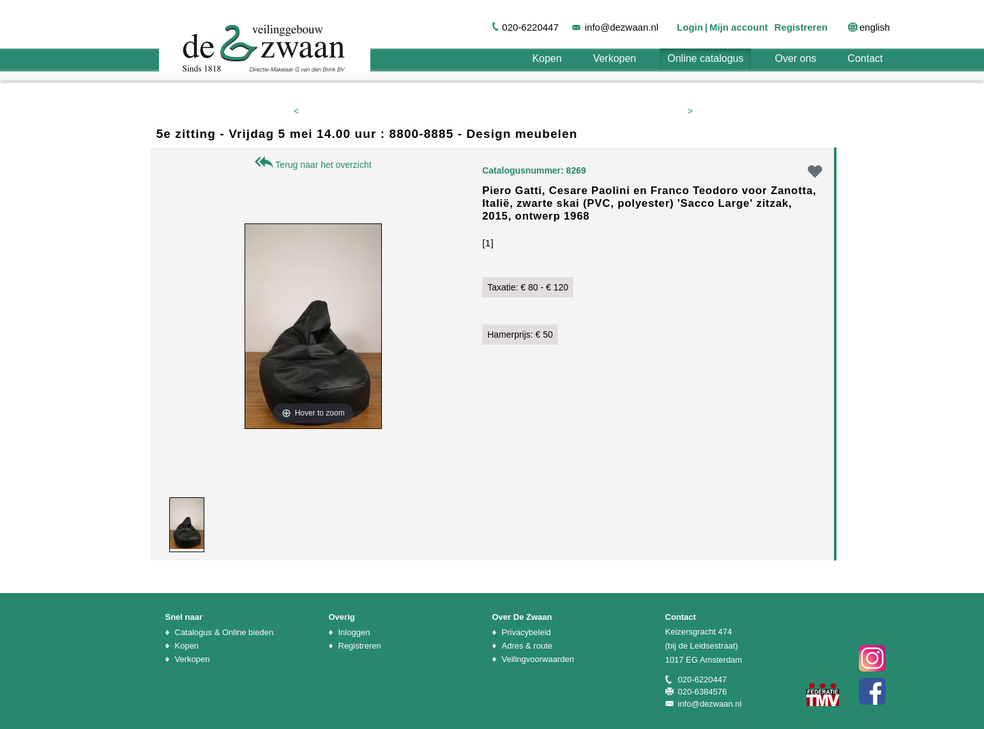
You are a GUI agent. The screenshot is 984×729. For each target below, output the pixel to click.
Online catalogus (705, 58)
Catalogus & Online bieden (224, 632)
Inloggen (354, 632)
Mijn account (738, 27)
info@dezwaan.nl (621, 27)
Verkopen (615, 58)
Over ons (795, 58)
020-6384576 (702, 691)
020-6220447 (530, 27)
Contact (864, 58)
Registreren (801, 27)
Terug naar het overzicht (313, 165)
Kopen (546, 58)
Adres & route (527, 645)
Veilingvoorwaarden (538, 659)
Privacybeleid (526, 632)
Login (690, 27)
